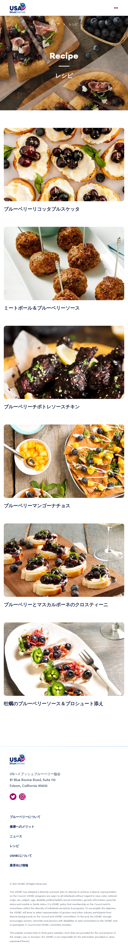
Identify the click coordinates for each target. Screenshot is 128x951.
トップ (54, 24)
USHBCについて (21, 855)
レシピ (14, 846)
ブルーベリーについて (25, 817)
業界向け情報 (19, 865)
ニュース (16, 836)
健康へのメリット (22, 826)
